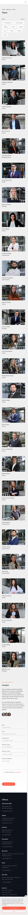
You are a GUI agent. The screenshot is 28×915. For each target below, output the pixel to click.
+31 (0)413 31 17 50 (7, 823)
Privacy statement (17, 772)
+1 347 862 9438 (6, 882)
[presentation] (11, 777)
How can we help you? (7, 758)
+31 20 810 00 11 (6, 870)
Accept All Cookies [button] (14, 908)
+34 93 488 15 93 (6, 858)
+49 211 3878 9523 (7, 847)
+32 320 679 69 (6, 835)
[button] (25, 2)
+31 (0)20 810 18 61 (7, 811)
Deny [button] (14, 911)
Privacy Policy (17, 903)
